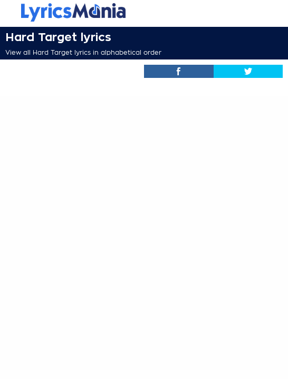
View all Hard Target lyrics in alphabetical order (83, 52)
